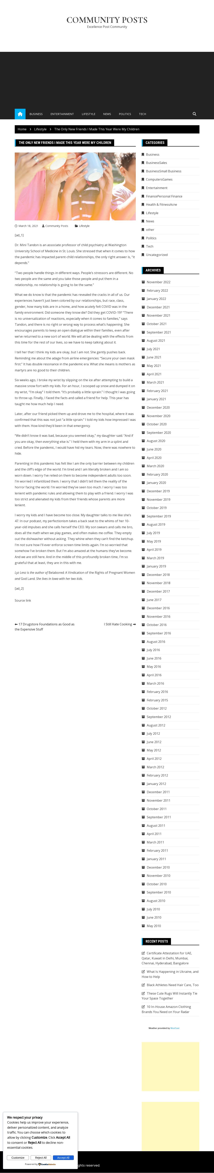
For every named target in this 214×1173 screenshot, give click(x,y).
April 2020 (154, 458)
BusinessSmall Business (163, 171)
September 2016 (159, 633)
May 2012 (154, 750)
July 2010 (153, 909)
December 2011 (158, 792)
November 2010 (158, 876)
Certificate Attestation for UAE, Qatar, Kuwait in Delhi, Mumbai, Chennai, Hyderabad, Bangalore (167, 958)
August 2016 (156, 641)
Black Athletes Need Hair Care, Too (173, 985)
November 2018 (158, 583)
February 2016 (157, 692)
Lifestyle (88, 114)
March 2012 (155, 767)
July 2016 (153, 650)
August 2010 (156, 901)
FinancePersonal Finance (164, 196)
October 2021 (157, 324)
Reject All (41, 1157)
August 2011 (156, 825)
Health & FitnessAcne (161, 205)
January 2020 (156, 483)
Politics (125, 114)
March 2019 (155, 558)
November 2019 (158, 499)
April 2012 (154, 759)
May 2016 (154, 667)
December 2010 (158, 867)
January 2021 (156, 399)
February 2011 (157, 851)
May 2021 (154, 366)
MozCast (175, 1028)
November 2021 (158, 315)
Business (36, 114)
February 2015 (157, 700)
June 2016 (154, 658)
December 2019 (158, 491)
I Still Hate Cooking (118, 624)
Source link (23, 600)
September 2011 (159, 817)
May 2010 (154, 926)
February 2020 (157, 474)
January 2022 (156, 299)
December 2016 (158, 608)
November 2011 (158, 800)
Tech (142, 114)
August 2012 (156, 725)
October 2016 (157, 625)
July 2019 (153, 533)
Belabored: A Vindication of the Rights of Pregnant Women (92, 573)
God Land (28, 579)
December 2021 (158, 307)
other (150, 230)
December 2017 (158, 591)
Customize (17, 1157)
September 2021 (159, 332)
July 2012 (153, 734)
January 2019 (156, 566)
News (107, 114)
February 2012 (157, 775)
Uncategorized (157, 255)
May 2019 (154, 541)
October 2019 (157, 508)
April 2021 (154, 374)
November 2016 (158, 617)
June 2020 (154, 449)
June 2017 (154, 600)
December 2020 (158, 408)
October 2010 (157, 884)
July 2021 (153, 349)
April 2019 (154, 550)
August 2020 (156, 441)
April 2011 (154, 834)
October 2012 (157, 708)
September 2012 (159, 717)
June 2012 (154, 742)
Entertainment (62, 114)
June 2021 (154, 357)
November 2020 (158, 416)
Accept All (63, 1157)
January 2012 (156, 784)
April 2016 (154, 675)
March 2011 (155, 842)
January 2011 (156, 859)
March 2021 (155, 382)
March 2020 (155, 466)
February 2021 (157, 391)
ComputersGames (159, 179)
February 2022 (157, 290)
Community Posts (107, 20)
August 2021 (156, 341)
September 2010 (159, 892)
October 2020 (157, 424)
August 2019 (156, 525)
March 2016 (155, 683)
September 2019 (159, 516)
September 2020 (159, 433)
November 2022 (158, 282)
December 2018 (158, 575)
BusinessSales (156, 163)
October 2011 (157, 809)
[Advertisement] (107, 79)
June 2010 (154, 917)
